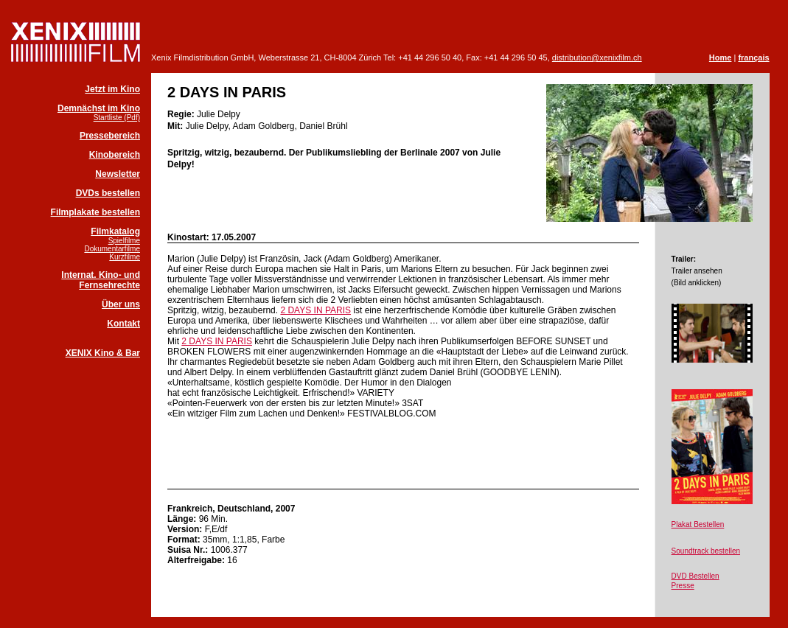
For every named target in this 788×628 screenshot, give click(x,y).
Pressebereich (110, 135)
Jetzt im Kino (112, 89)
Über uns (121, 304)
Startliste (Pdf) (117, 118)
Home (720, 57)
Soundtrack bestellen (706, 551)
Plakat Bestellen (698, 524)
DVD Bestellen (695, 576)
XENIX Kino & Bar (103, 353)
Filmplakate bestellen (95, 212)
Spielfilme (124, 241)
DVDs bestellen (108, 193)
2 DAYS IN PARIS (315, 310)
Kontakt (123, 323)
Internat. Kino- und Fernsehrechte (100, 280)
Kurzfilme (124, 257)
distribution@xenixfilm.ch (597, 57)
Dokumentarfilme (112, 249)
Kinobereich (114, 155)
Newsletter (117, 174)
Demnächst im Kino (98, 108)
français (753, 57)
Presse (683, 586)
